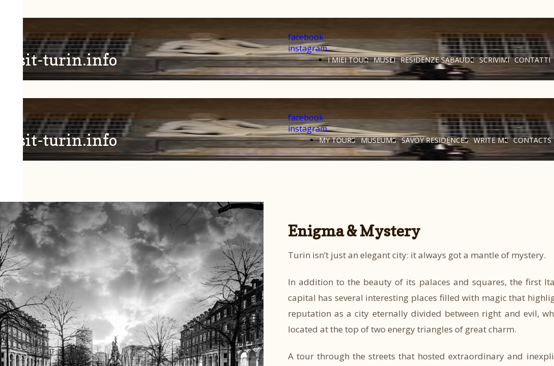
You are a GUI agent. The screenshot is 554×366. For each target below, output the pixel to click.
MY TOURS (337, 140)
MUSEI (384, 60)
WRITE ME (491, 140)
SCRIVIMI (494, 60)
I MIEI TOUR (348, 60)
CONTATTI (532, 60)
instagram (307, 48)
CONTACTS (532, 140)
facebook (306, 37)
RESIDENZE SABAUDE (437, 60)
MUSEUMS (378, 140)
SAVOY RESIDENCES (435, 140)
